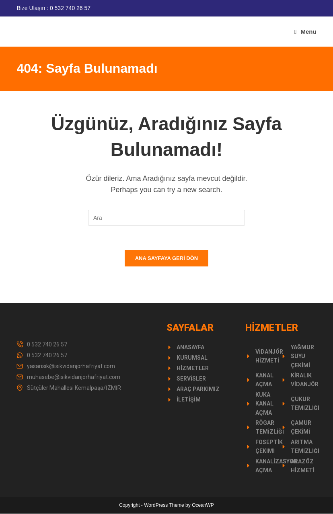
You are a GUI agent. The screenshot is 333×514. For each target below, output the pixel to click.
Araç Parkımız (198, 389)
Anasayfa (190, 347)
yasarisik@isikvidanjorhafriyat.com (71, 366)
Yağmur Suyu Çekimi (302, 356)
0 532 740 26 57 (47, 345)
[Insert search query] (166, 218)
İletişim (189, 400)
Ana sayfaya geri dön (166, 259)
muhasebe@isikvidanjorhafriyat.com (73, 377)
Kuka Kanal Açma (264, 404)
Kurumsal (192, 358)
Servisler (191, 379)
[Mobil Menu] (305, 31)
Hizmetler (193, 368)
